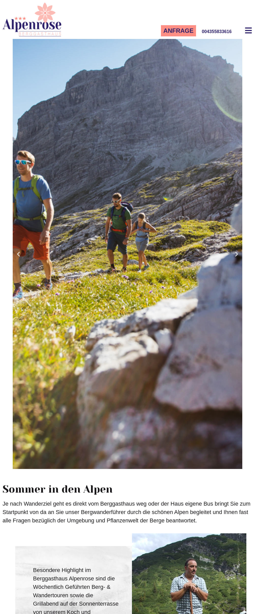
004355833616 (217, 31)
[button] (18, 254)
